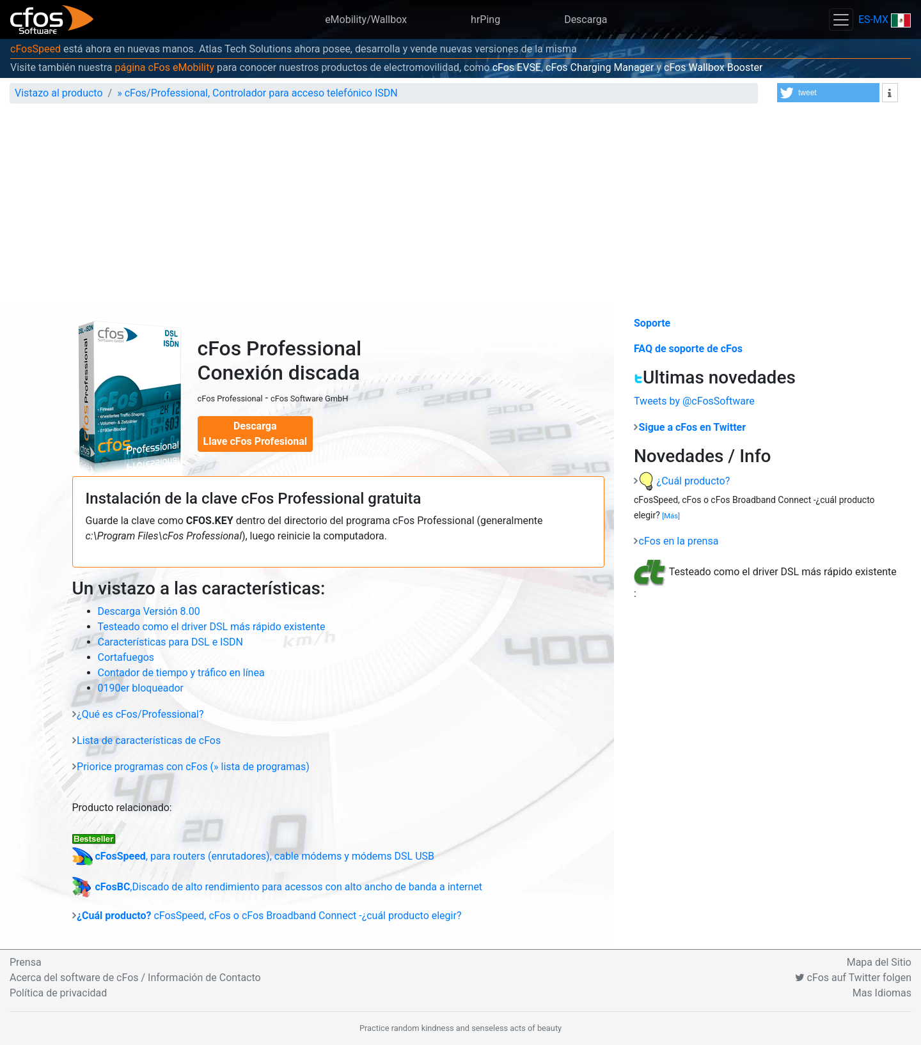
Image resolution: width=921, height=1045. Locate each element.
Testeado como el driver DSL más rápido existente (212, 627)
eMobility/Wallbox (366, 19)
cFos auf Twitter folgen (853, 977)
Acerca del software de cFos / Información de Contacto (135, 977)
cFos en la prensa (679, 541)
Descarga (585, 19)
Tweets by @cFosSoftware (694, 401)
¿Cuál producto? (684, 481)
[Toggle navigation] (841, 19)
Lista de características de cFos (149, 740)
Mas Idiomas (882, 993)
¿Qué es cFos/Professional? (140, 714)
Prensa (26, 962)
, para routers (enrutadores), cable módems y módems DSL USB (253, 856)
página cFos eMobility (164, 67)
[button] (828, 92)
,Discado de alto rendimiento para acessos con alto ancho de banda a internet (277, 887)
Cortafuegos (126, 657)
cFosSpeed (35, 49)
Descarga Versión (149, 611)
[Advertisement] (460, 209)
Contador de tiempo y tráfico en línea (181, 673)
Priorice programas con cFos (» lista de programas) (193, 767)
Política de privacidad (58, 993)
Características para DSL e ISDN (170, 642)
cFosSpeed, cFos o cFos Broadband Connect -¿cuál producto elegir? (269, 916)
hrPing (485, 19)
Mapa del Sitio (879, 962)
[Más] (671, 516)
